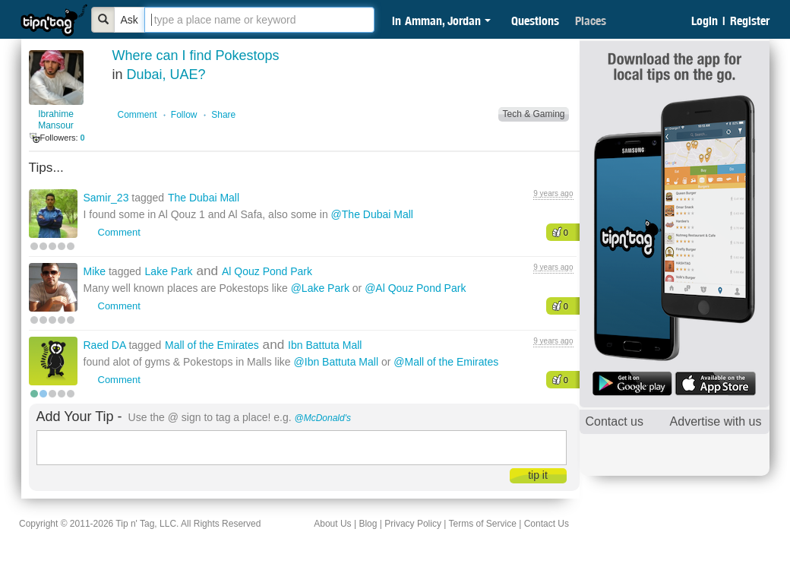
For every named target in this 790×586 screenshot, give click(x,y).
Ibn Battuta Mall (325, 345)
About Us (332, 523)
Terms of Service (482, 523)
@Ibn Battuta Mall (336, 362)
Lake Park (169, 271)
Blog (368, 523)
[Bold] (103, 20)
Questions (535, 20)
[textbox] (259, 20)
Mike (96, 271)
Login (704, 20)
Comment (137, 114)
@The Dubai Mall (372, 214)
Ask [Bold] (129, 20)
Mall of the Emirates (212, 345)
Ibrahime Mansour (56, 120)
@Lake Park (320, 288)
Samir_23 (108, 198)
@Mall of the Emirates (445, 362)
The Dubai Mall (203, 198)
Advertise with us (716, 421)
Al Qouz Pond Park (267, 271)
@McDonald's (323, 418)
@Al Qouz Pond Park (415, 288)
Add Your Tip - (79, 416)
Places (590, 20)
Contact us (614, 421)
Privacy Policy (412, 523)
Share (223, 114)
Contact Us (546, 523)
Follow (184, 114)
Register (749, 20)
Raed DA (106, 345)
